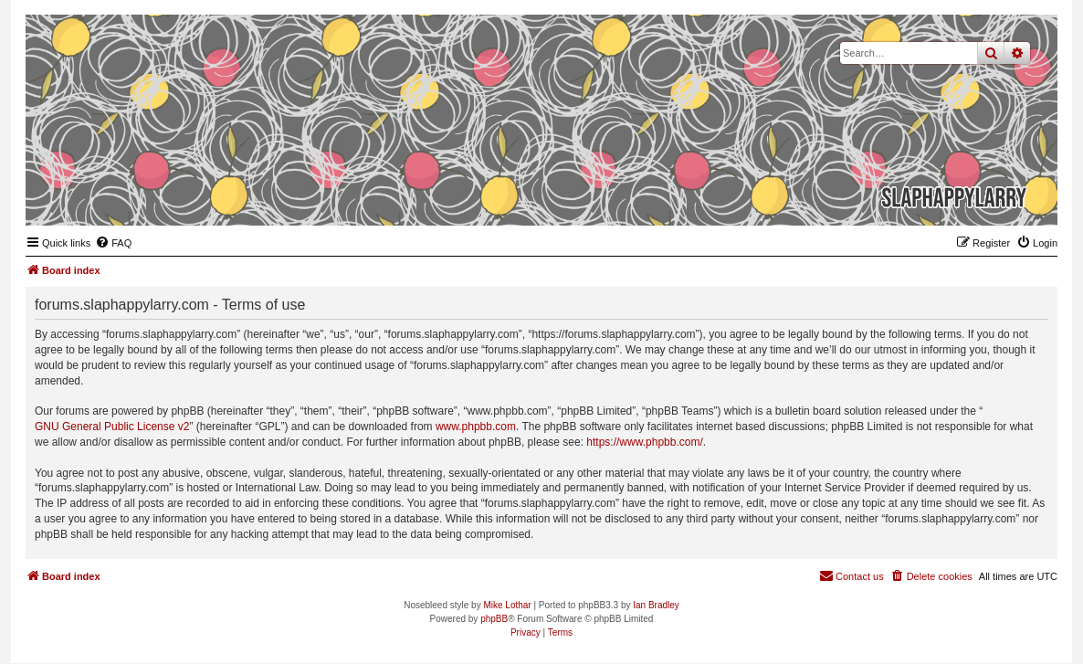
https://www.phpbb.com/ (644, 442)
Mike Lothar (507, 605)
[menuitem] (113, 243)
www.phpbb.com (476, 426)
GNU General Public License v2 (112, 426)
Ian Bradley (656, 605)
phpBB (494, 619)
